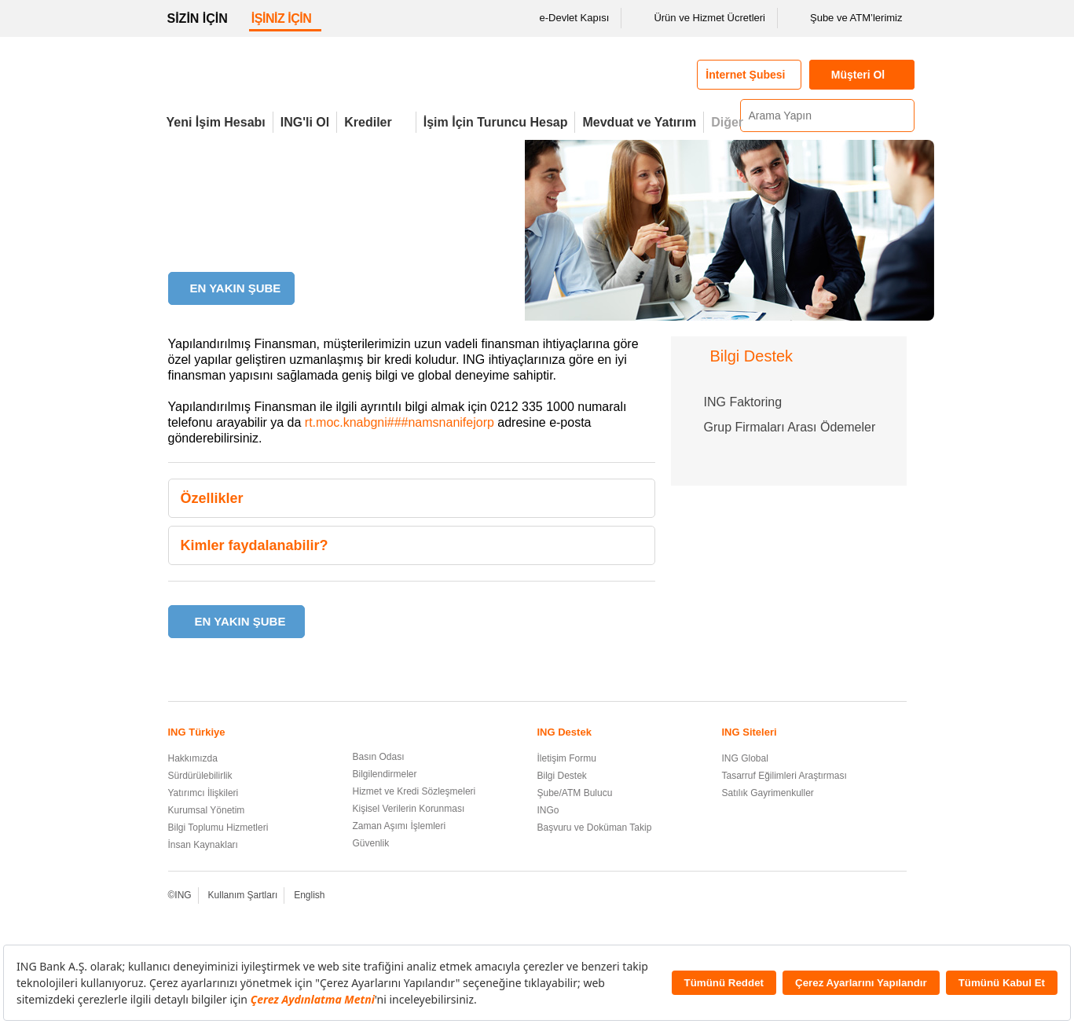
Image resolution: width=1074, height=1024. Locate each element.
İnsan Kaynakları (203, 844)
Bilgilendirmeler (385, 774)
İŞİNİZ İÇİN (281, 18)
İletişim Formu (566, 758)
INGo (548, 810)
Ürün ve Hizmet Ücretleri (699, 18)
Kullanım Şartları (243, 895)
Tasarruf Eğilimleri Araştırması (784, 775)
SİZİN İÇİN (197, 18)
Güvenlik (371, 843)
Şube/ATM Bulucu (575, 792)
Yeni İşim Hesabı (216, 122)
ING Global (745, 758)
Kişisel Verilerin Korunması (409, 808)
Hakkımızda (193, 758)
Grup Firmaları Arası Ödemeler (790, 427)
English (309, 895)
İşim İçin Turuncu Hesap (495, 122)
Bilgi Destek (562, 775)
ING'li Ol (304, 122)
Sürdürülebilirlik (200, 775)
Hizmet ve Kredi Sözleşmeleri (414, 791)
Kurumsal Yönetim (206, 810)
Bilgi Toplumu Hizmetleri (218, 827)
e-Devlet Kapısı (564, 18)
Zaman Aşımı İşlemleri (399, 825)
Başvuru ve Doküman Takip (594, 827)
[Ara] (900, 115)
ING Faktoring (743, 402)
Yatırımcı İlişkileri (203, 792)
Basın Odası (379, 756)
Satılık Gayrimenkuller (768, 792)
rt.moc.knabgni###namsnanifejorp (399, 422)
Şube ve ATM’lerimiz (846, 18)
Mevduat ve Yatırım (639, 122)
